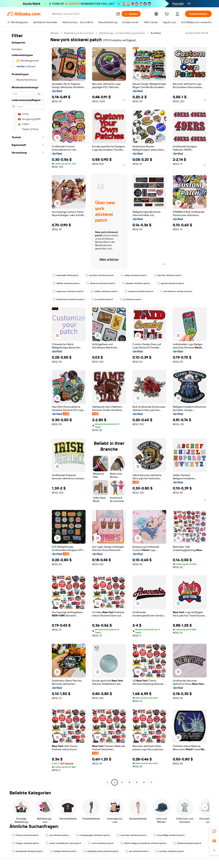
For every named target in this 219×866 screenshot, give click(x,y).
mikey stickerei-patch (134, 275)
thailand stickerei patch (187, 843)
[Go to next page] (151, 782)
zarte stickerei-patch (101, 843)
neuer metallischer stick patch (63, 843)
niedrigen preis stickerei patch (100, 851)
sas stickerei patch (137, 851)
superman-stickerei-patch (68, 291)
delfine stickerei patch (66, 283)
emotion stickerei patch (99, 275)
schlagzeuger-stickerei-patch (93, 835)
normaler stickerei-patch (131, 835)
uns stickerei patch (57, 835)
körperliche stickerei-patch (68, 299)
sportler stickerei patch (168, 275)
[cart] (167, 14)
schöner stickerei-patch (169, 851)
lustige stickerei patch (63, 851)
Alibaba (54, 33)
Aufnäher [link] (156, 33)
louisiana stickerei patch (138, 291)
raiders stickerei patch (104, 291)
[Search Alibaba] (82, 14)
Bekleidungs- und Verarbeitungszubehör (122, 33)
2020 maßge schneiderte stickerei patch (143, 843)
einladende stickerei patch (27, 851)
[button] (118, 14)
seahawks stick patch (65, 275)
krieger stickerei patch (25, 843)
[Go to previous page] (107, 782)
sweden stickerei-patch (136, 283)
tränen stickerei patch (25, 835)
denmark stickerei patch (100, 283)
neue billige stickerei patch (169, 835)
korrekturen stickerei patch (176, 291)
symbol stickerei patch (170, 283)
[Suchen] (131, 14)
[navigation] (27, 408)
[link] (214, 831)
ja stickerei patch (102, 299)
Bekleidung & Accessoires (79, 33)
